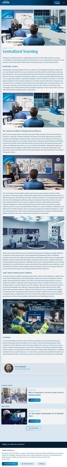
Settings (41, 464)
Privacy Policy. (6, 459)
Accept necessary (27, 464)
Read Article (34, 400)
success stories (28, 352)
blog (51, 266)
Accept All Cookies (10, 464)
